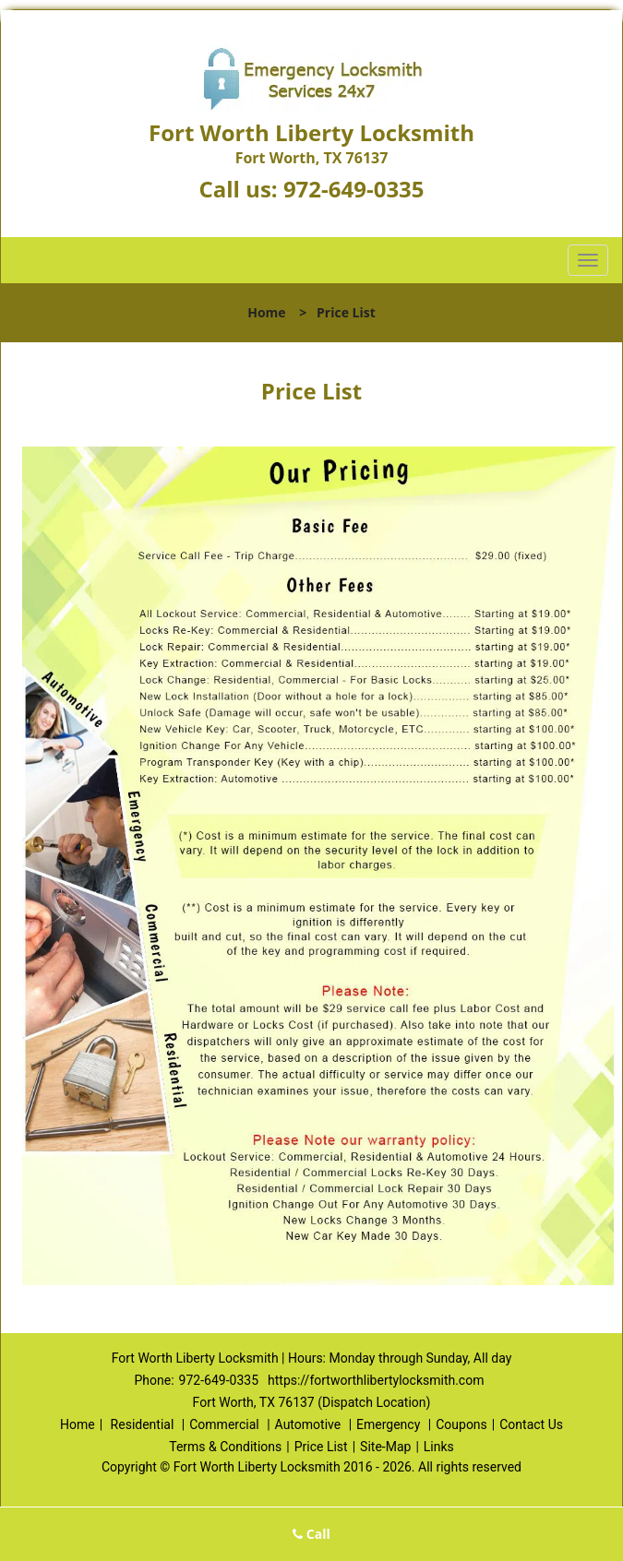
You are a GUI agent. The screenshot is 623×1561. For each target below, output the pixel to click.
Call (311, 1534)
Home (266, 312)
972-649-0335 (354, 188)
